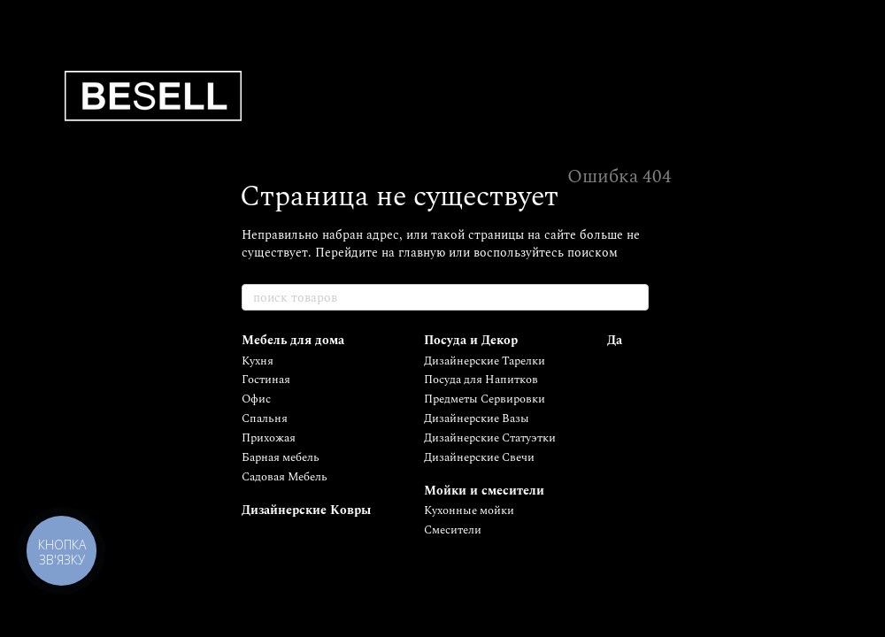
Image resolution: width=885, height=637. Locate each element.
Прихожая (269, 438)
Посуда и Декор (471, 340)
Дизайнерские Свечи (479, 457)
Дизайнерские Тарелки (484, 361)
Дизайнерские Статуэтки (490, 438)
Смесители (452, 530)
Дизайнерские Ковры (306, 510)
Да (614, 340)
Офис (256, 399)
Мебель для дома (293, 340)
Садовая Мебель (284, 477)
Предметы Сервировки (484, 399)
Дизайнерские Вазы (476, 418)
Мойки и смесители (484, 490)
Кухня (257, 361)
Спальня (265, 418)
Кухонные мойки (469, 510)
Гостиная (266, 379)
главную (421, 252)
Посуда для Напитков (481, 379)
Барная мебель (280, 457)
